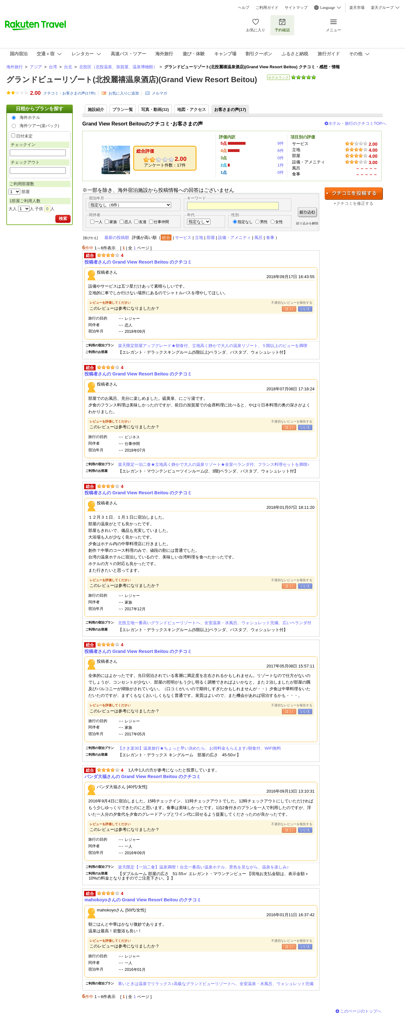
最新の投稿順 (116, 237)
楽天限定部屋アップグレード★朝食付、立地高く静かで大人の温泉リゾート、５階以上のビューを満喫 (212, 345)
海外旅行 (14, 66)
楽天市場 (356, 7)
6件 (280, 150)
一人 (99, 222)
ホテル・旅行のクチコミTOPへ (357, 123)
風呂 (258, 237)
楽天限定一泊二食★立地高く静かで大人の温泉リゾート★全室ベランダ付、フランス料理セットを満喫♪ (213, 464)
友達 (142, 222)
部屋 (211, 237)
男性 (264, 222)
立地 (199, 237)
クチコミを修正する (354, 203)
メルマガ (159, 93)
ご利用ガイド (267, 7)
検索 (63, 218)
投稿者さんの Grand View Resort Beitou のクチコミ (138, 262)
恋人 (128, 222)
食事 (270, 237)
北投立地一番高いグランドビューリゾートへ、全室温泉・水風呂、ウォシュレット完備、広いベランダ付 (214, 622)
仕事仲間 (161, 222)
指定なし (245, 222)
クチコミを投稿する (354, 193)
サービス (183, 237)
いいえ (305, 309)
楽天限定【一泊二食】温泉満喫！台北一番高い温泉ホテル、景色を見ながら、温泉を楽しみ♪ (203, 867)
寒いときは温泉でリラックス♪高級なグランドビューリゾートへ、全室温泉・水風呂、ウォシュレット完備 (216, 983)
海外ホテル (30, 117)
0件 (280, 157)
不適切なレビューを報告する (291, 302)
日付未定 (24, 136)
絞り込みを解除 (307, 223)
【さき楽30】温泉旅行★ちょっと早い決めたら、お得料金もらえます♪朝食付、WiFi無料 (199, 748)
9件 (280, 143)
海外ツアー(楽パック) (39, 125)
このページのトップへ (360, 1011)
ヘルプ (243, 7)
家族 (113, 222)
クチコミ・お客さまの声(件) (69, 93)
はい (289, 309)
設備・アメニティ (234, 237)
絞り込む (307, 212)
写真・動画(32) (155, 109)
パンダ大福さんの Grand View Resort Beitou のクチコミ (142, 776)
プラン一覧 (122, 109)
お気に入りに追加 (124, 93)
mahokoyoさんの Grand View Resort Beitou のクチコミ (142, 899)
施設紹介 (96, 109)
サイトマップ (296, 7)
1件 (280, 165)
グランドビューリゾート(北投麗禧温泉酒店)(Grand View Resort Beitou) (131, 79)
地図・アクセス (191, 109)
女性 (279, 222)
